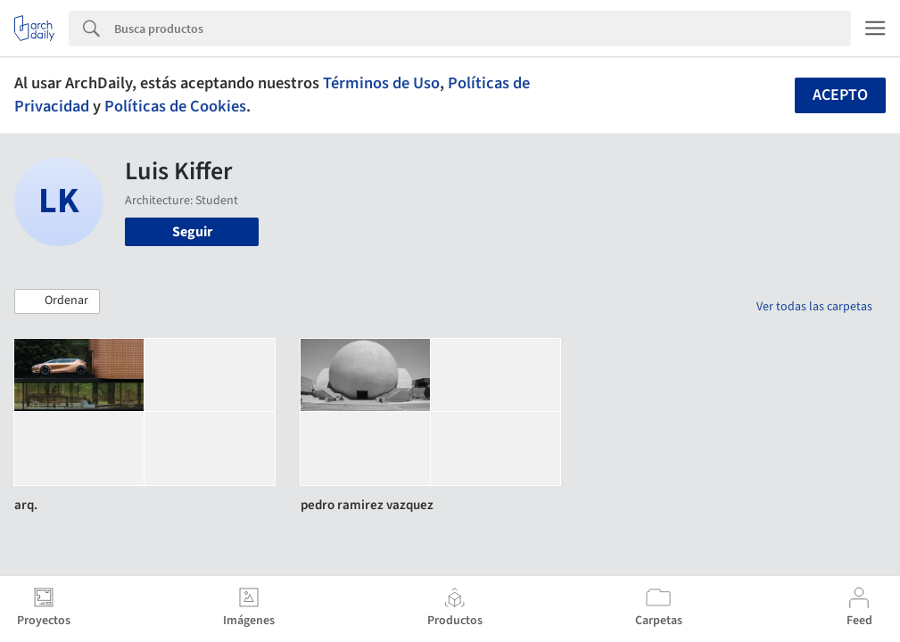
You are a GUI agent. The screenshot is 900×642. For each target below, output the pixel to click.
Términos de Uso (381, 83)
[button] (57, 301)
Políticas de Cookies (175, 106)
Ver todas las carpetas (814, 306)
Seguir (192, 232)
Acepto (840, 95)
